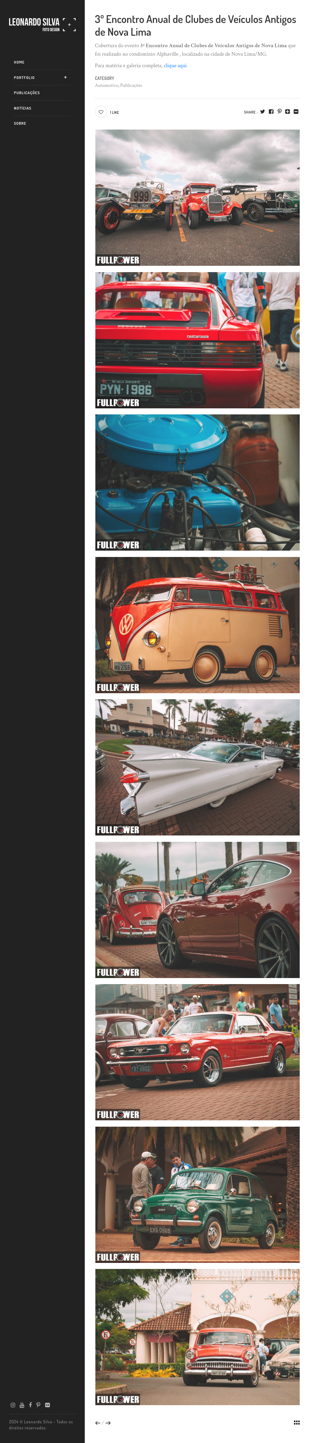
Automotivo (106, 85)
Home (19, 62)
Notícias (22, 108)
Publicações (27, 92)
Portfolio (24, 77)
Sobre (20, 123)
